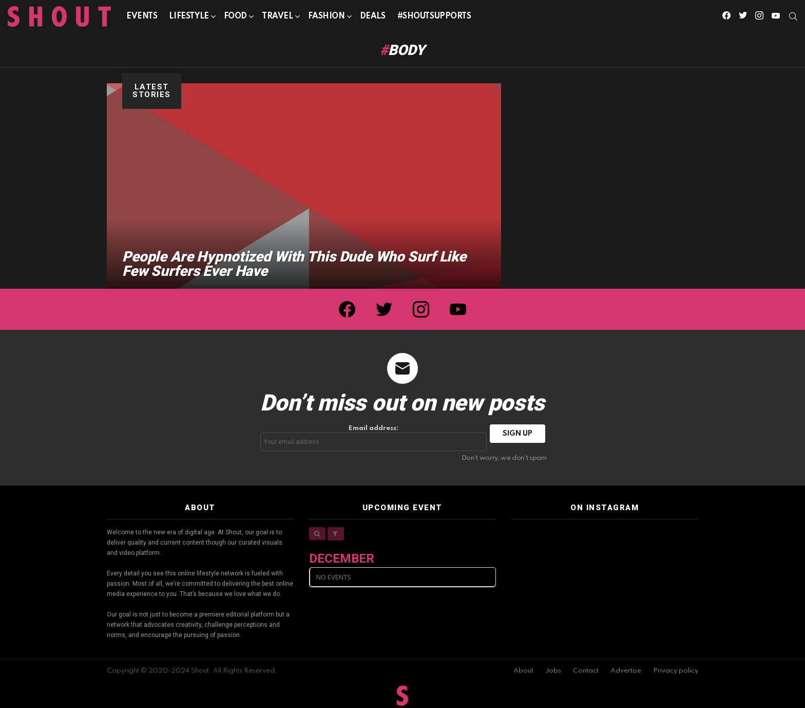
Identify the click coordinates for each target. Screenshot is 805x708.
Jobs (553, 670)
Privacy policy (675, 670)
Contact (586, 670)
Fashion (326, 18)
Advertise (625, 670)
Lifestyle (188, 18)
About (523, 670)
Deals (373, 16)
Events (141, 16)
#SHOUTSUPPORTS (434, 16)
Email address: (373, 438)
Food (235, 18)
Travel (277, 18)
